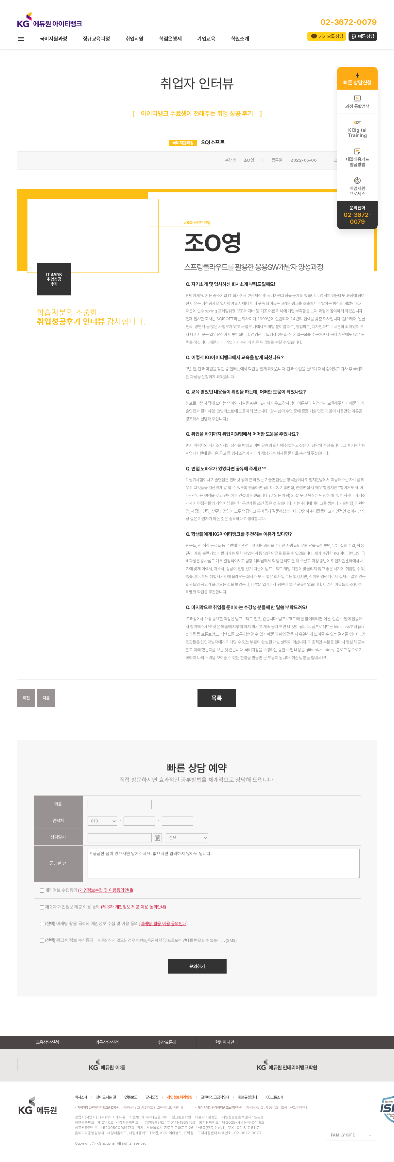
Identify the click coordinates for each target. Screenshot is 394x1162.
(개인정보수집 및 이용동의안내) (105, 890)
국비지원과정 (53, 39)
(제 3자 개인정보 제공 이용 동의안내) (133, 906)
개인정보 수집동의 (86, 890)
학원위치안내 (226, 1042)
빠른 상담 (366, 36)
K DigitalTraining (357, 128)
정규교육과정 (96, 39)
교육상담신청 (47, 1042)
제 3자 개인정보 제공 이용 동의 (103, 906)
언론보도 (130, 1097)
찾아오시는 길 (106, 1097)
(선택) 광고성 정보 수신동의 (138, 940)
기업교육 (206, 39)
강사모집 (152, 1097)
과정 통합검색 (357, 102)
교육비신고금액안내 (215, 1097)
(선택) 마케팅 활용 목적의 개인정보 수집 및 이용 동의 (114, 923)
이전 (26, 697)
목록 (217, 698)
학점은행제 (170, 39)
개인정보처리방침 (179, 1097)
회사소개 (81, 1097)
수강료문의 (167, 1042)
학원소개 (240, 39)
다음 (46, 697)
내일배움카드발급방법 (357, 157)
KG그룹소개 (274, 1097)
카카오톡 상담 (331, 36)
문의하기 (197, 966)
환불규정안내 (247, 1097)
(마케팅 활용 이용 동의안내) (163, 923)
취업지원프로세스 (357, 186)
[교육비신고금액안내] (169, 1107)
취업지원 (135, 39)
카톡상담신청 (107, 1042)
